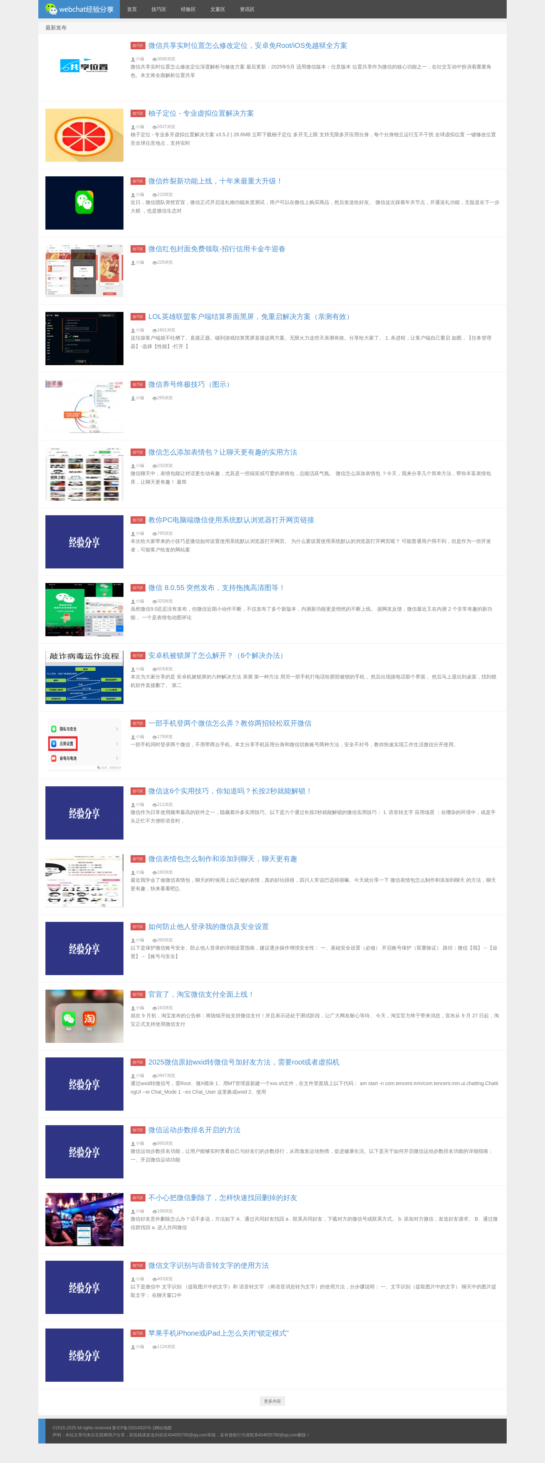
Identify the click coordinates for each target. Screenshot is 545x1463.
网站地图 (163, 1427)
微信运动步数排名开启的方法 (194, 1130)
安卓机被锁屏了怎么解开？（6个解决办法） (217, 655)
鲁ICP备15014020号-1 (133, 1427)
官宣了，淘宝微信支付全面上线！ (201, 994)
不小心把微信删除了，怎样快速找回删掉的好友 (222, 1197)
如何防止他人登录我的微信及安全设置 (208, 926)
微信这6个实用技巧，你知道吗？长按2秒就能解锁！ (230, 791)
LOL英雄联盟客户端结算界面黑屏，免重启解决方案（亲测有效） (250, 316)
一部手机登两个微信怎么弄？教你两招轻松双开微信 (230, 723)
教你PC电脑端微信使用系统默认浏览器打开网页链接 (231, 520)
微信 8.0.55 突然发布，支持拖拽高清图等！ (217, 588)
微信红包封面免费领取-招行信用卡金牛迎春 (217, 249)
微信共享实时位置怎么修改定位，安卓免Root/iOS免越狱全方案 (247, 45)
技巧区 (159, 9)
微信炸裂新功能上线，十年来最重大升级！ (215, 181)
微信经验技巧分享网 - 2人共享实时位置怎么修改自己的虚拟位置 (79, 9)
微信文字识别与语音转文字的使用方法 (208, 1265)
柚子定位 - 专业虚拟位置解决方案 (201, 113)
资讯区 (247, 9)
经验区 (188, 9)
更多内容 (272, 1401)
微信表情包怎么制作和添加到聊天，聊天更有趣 (222, 859)
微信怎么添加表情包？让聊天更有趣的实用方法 (222, 452)
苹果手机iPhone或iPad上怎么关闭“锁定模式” (218, 1333)
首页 (132, 9)
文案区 (217, 9)
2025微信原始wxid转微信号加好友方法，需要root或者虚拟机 (244, 1062)
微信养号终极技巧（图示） (190, 384)
